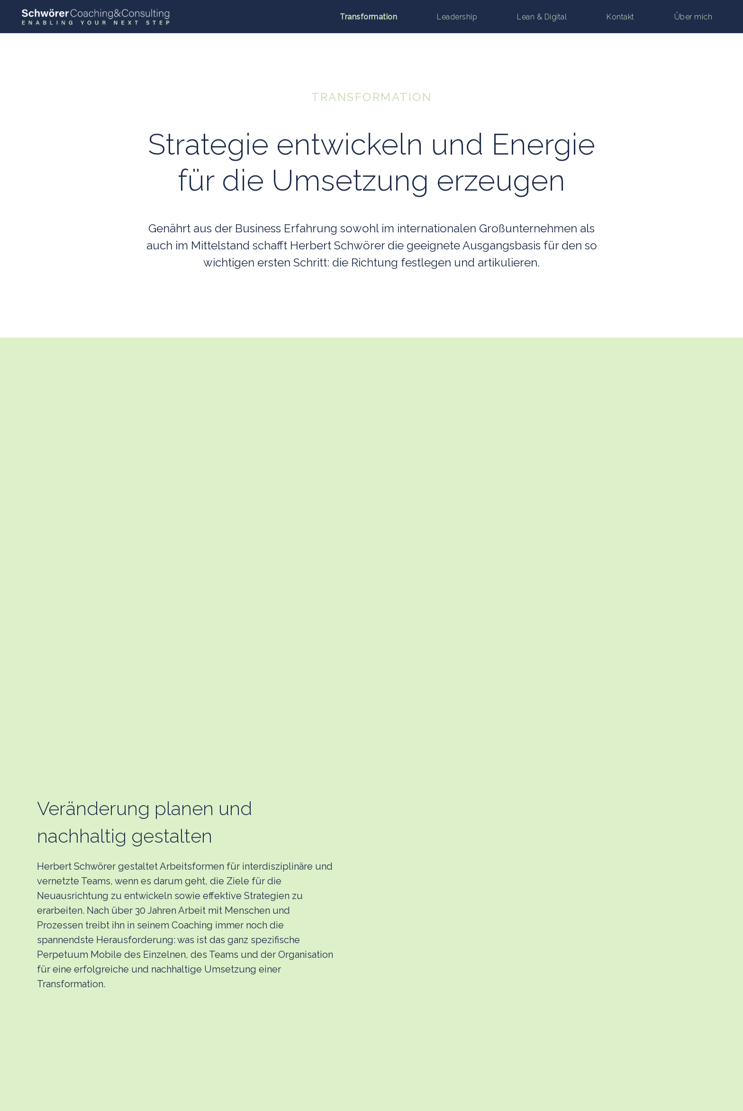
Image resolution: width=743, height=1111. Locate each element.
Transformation (368, 16)
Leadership (457, 16)
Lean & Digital (542, 16)
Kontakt (620, 16)
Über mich (693, 16)
